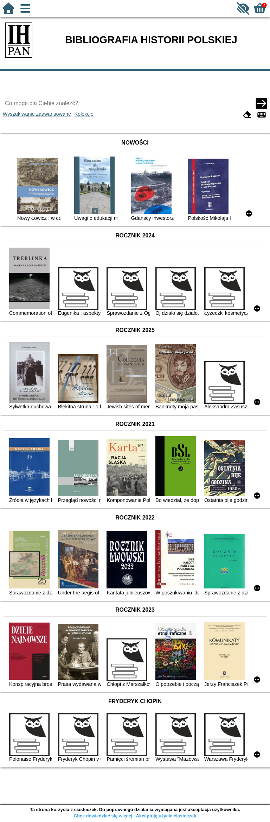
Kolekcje (84, 114)
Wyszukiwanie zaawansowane (37, 114)
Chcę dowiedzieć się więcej (103, 815)
